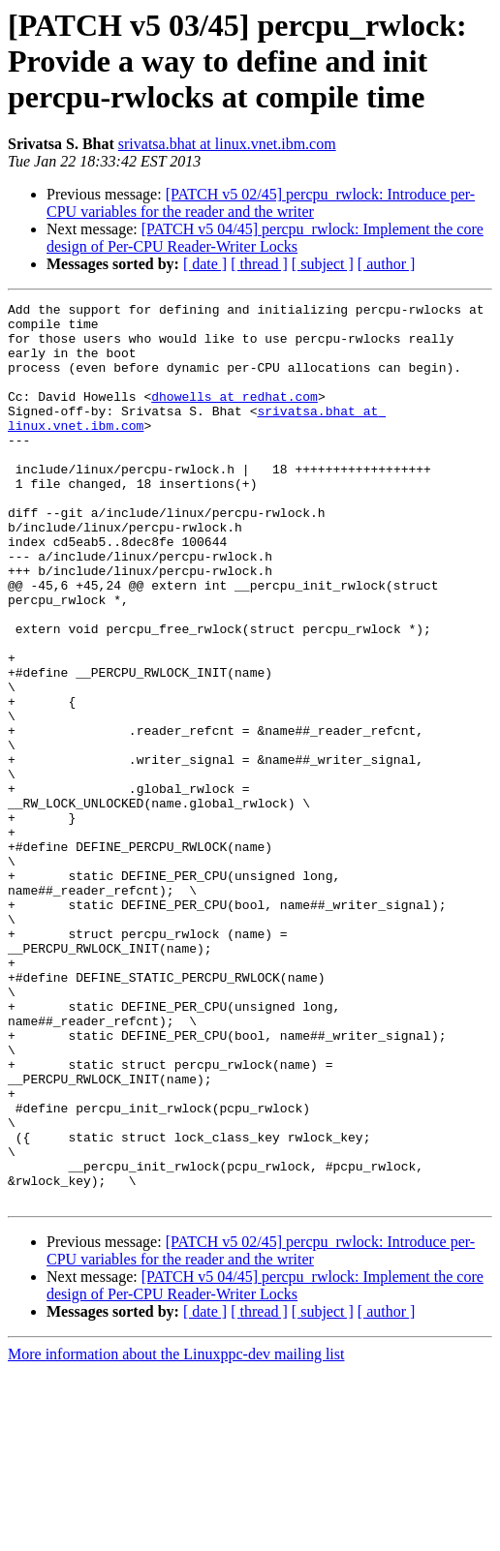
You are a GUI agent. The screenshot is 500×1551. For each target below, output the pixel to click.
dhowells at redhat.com (234, 416)
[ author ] (387, 264)
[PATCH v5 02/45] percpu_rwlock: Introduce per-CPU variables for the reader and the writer (261, 203)
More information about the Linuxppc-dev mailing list (176, 1534)
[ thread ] (259, 264)
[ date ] (205, 264)
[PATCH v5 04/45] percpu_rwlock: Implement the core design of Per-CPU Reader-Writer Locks (265, 238)
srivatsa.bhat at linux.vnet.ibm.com (227, 144)
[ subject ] (323, 264)
